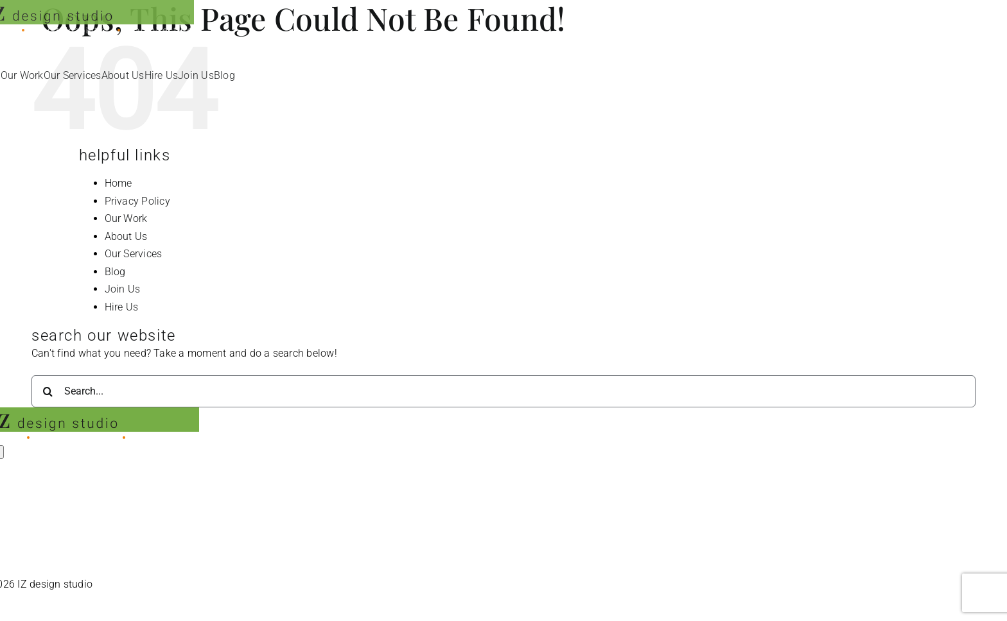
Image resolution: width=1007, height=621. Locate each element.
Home (118, 183)
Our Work (126, 218)
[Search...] (503, 391)
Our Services (133, 254)
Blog (115, 272)
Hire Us (122, 307)
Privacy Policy (137, 201)
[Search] (47, 391)
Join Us (123, 289)
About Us (126, 236)
